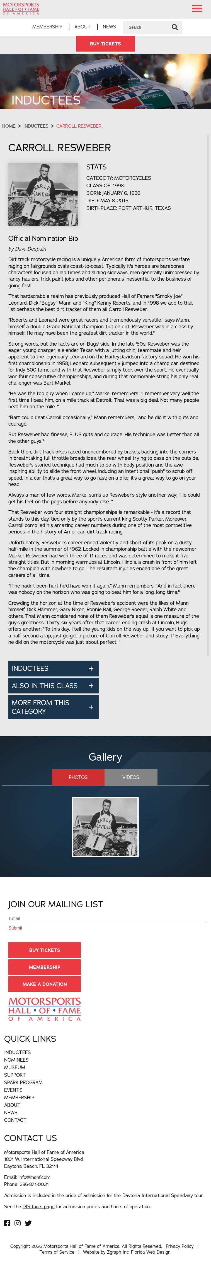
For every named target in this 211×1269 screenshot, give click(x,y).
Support (15, 1075)
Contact (15, 1120)
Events (13, 1090)
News (109, 27)
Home (9, 126)
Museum (14, 1067)
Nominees (16, 1060)
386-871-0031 (34, 1184)
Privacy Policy (180, 1246)
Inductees (35, 126)
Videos (130, 777)
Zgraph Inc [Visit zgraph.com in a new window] (118, 1252)
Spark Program (23, 1082)
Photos (78, 777)
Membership (47, 27)
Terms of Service (57, 1252)
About (82, 27)
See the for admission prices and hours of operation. (77, 1206)
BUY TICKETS (105, 44)
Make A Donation (45, 984)
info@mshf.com (34, 1177)
